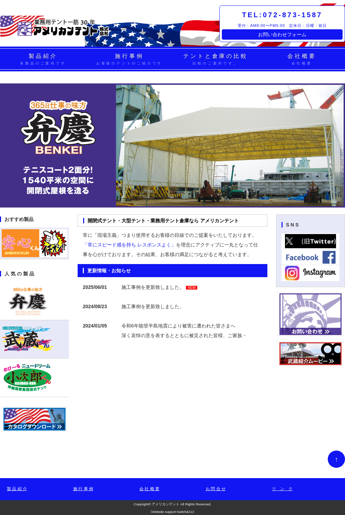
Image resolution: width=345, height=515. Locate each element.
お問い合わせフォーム (282, 34)
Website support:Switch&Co (172, 512)
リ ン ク (282, 488)
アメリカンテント (165, 504)
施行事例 (129, 59)
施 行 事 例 (83, 488)
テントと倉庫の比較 (215, 59)
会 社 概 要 (149, 488)
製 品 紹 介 (17, 488)
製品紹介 (43, 59)
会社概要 (302, 59)
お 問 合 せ (216, 488)
